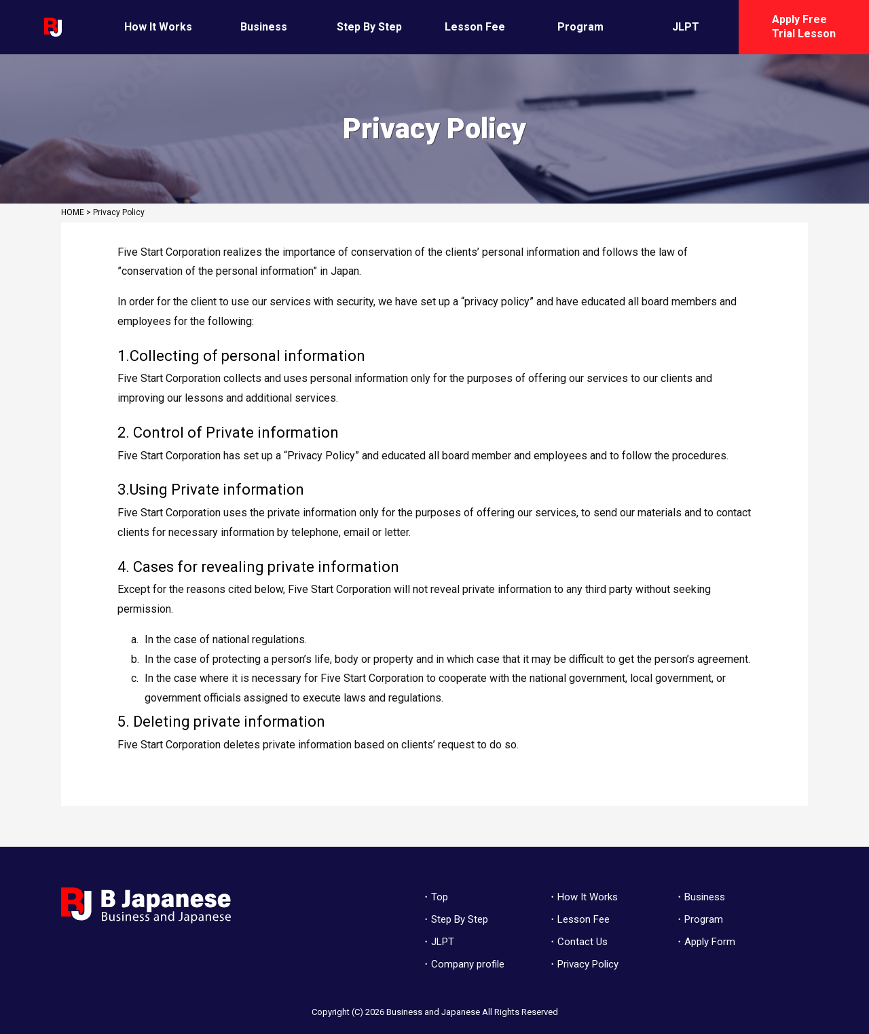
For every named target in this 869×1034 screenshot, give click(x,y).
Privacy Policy (587, 964)
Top (439, 897)
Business (263, 26)
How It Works (158, 26)
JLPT (685, 26)
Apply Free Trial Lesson (804, 26)
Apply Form (709, 942)
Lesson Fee (475, 26)
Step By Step (369, 26)
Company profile (467, 964)
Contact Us (582, 942)
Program (580, 26)
